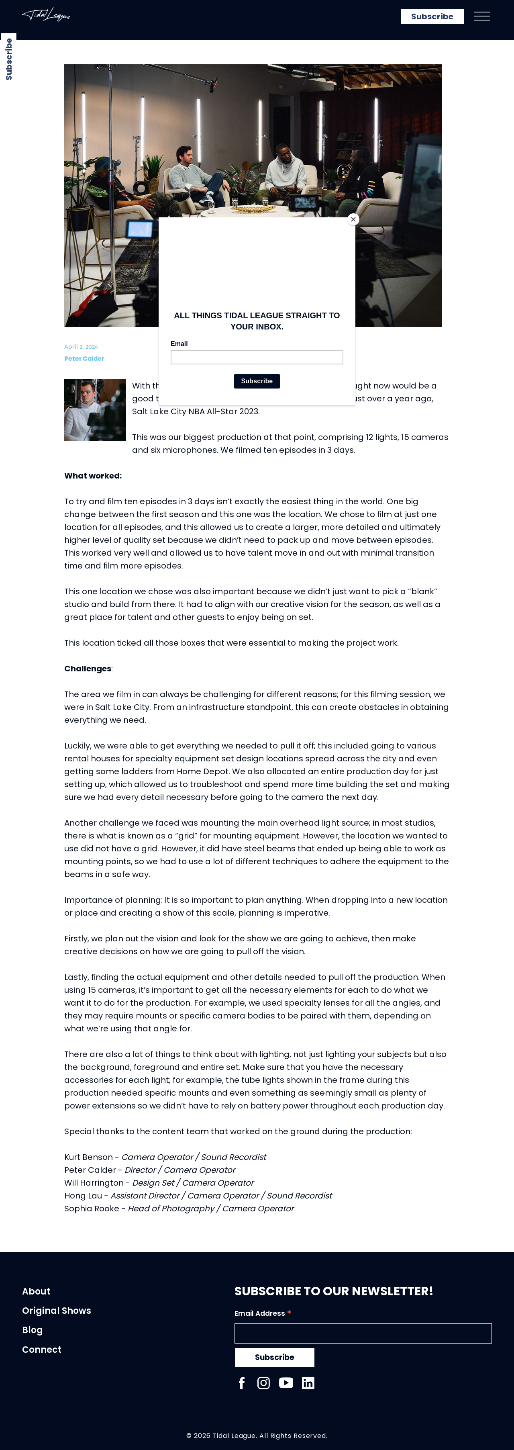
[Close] (353, 219)
